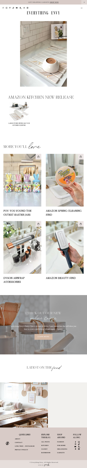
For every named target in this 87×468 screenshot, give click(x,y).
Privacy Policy (21, 450)
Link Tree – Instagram (24, 446)
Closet (44, 449)
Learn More (43, 337)
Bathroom (45, 452)
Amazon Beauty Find (61, 278)
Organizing (62, 449)
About (17, 439)
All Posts (45, 442)
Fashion (60, 442)
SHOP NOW (54, 2)
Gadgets (61, 452)
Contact (18, 442)
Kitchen (45, 445)
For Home (61, 445)
